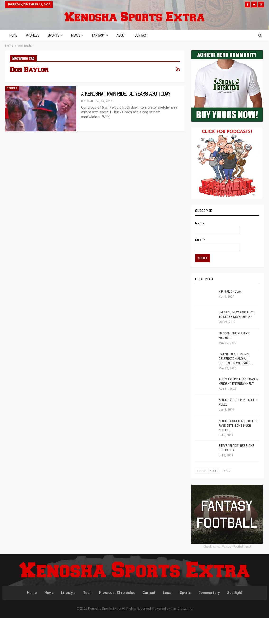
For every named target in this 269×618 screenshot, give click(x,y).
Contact (145, 35)
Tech (87, 593)
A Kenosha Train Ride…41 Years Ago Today (125, 94)
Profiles (33, 35)
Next (214, 470)
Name (217, 227)
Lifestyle (68, 593)
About (125, 35)
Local (167, 593)
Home (13, 35)
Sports (55, 35)
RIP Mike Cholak (230, 291)
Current (149, 593)
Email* (217, 244)
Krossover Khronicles (117, 593)
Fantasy (101, 35)
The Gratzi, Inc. (182, 608)
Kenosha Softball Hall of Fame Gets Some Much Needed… (238, 425)
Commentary (209, 593)
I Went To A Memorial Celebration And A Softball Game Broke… (236, 358)
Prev (201, 470)
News (77, 35)
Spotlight (234, 593)
